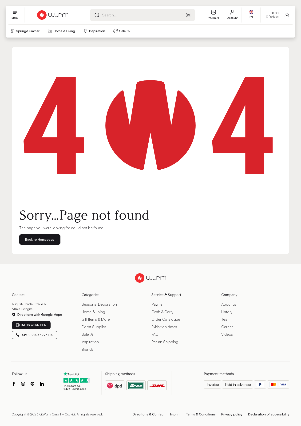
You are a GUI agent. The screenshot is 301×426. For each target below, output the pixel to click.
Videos (227, 334)
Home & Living (93, 311)
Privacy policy (231, 414)
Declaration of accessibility (268, 414)
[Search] (97, 15)
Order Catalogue (165, 319)
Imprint (175, 414)
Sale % (87, 334)
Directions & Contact (149, 414)
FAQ (154, 334)
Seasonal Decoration (99, 304)
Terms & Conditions (201, 414)
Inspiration (90, 341)
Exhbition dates (164, 326)
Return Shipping (164, 341)
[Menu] (15, 15)
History (226, 311)
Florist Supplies (94, 326)
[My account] (232, 15)
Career (227, 326)
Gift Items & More (96, 319)
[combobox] (137, 15)
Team (225, 319)
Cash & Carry (162, 311)
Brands (87, 349)
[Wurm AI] (213, 15)
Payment (158, 304)
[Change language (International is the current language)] (251, 15)
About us (228, 304)
